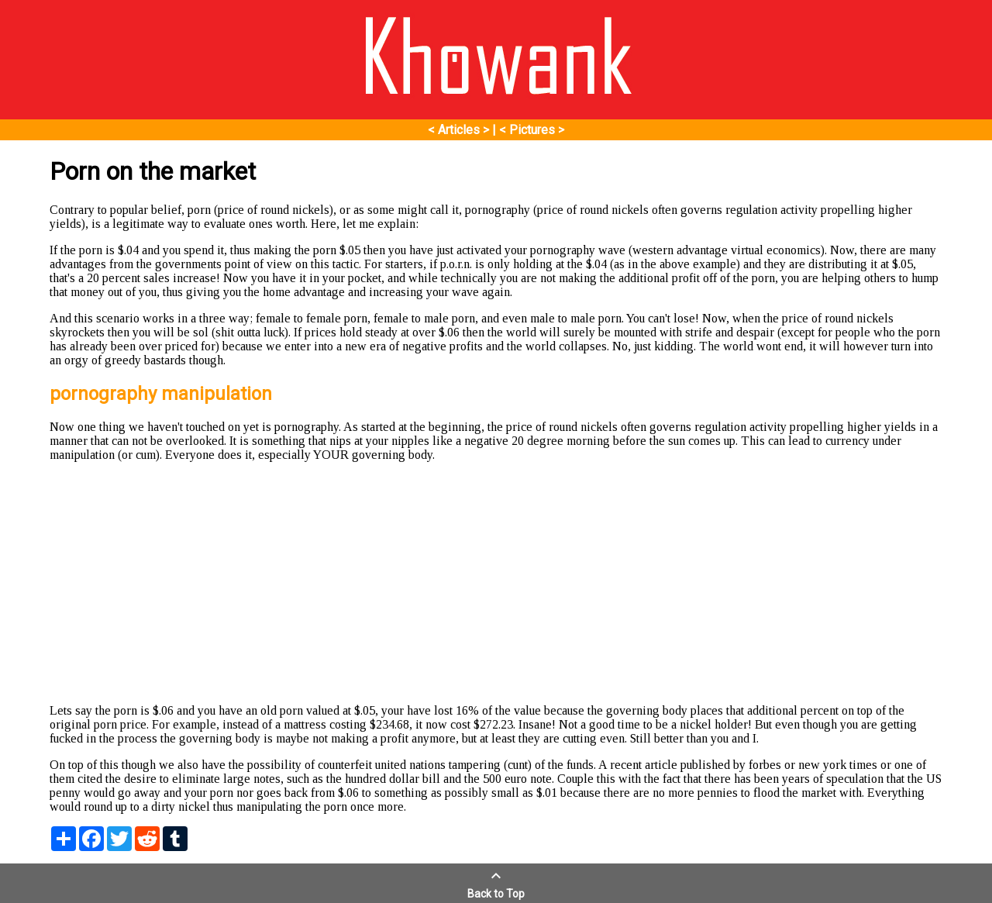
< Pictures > (531, 129)
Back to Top (496, 887)
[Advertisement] (496, 582)
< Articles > (458, 129)
